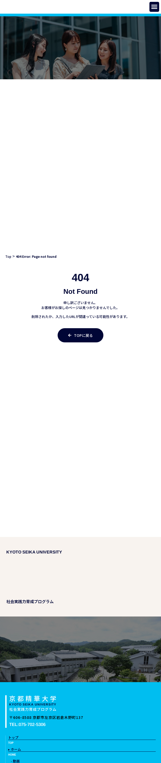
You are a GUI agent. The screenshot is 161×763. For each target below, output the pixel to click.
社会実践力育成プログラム (33, 709)
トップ (13, 737)
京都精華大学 (33, 698)
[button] (154, 7)
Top (8, 256)
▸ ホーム (14, 749)
